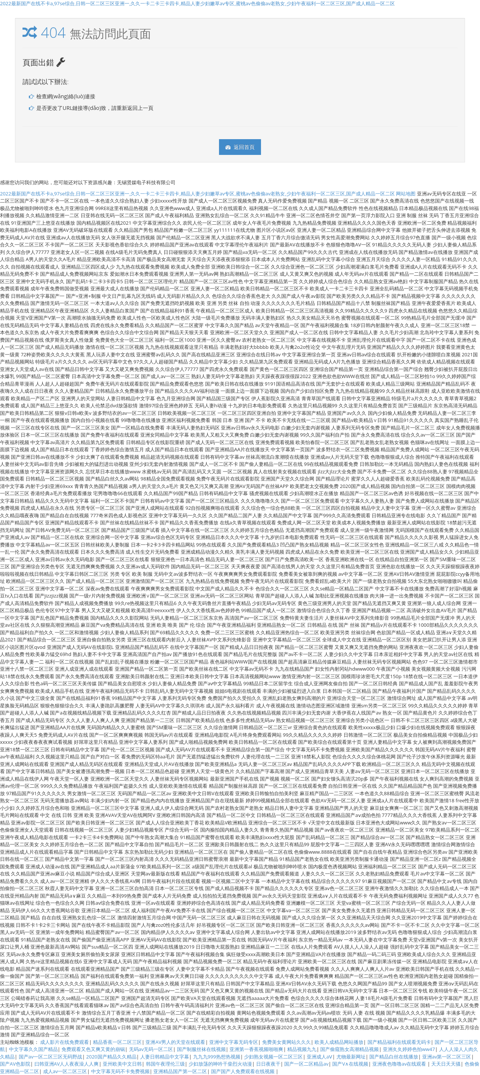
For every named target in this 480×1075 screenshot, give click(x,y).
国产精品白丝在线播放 (393, 1056)
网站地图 (406, 193)
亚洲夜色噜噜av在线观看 (400, 1063)
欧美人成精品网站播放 (339, 1042)
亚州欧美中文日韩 (122, 1063)
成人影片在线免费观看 (64, 1042)
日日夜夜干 (268, 1063)
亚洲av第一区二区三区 (446, 1056)
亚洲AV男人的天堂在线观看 (175, 1042)
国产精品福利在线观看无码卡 (399, 1042)
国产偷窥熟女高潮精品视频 (349, 1049)
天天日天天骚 (445, 1063)
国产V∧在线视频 (350, 1063)
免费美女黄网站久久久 (286, 1042)
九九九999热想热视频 (216, 1056)
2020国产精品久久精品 (111, 1056)
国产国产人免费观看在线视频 (243, 1071)
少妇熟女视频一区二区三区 (273, 1056)
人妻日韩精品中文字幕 (164, 1056)
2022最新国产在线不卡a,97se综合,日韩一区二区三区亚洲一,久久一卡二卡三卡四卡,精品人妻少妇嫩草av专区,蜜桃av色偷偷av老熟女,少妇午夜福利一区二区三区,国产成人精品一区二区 (197, 3)
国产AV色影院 (15, 1063)
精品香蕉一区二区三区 (117, 1042)
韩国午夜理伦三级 (165, 1063)
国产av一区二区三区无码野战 (50, 1056)
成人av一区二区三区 (65, 1071)
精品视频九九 (301, 1049)
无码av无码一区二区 (151, 1049)
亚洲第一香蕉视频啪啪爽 (256, 1049)
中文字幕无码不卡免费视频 (120, 1071)
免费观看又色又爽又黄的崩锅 (93, 1049)
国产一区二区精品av (306, 1063)
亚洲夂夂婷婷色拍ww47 (409, 1049)
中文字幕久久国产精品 (33, 1049)
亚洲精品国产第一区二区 (180, 1071)
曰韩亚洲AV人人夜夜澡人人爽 (66, 1063)
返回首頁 (240, 146)
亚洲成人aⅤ (319, 1056)
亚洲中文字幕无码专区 (233, 1042)
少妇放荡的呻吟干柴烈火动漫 (220, 1063)
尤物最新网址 (351, 1056)
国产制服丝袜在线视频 (201, 1049)
